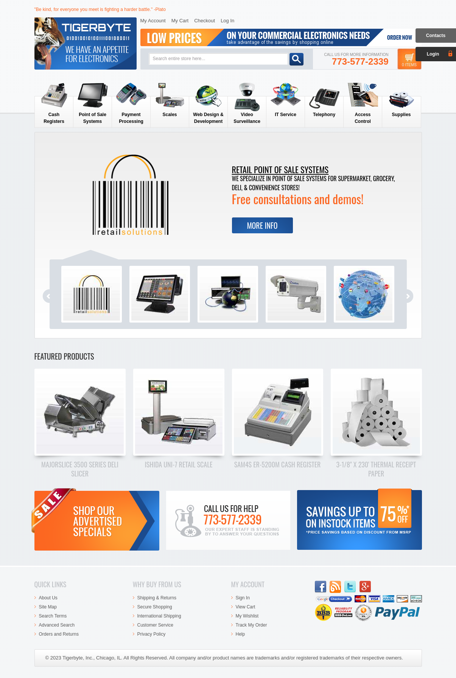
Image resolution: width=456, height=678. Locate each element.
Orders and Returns (59, 634)
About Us (48, 597)
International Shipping (159, 616)
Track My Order (251, 625)
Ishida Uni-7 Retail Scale (178, 464)
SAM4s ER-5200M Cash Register (277, 464)
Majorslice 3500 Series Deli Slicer (79, 468)
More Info (262, 225)
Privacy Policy (151, 634)
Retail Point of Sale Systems (280, 169)
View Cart (245, 607)
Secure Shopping (154, 607)
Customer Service (155, 625)
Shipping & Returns (156, 597)
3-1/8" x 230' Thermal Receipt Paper (376, 468)
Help (240, 634)
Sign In (243, 597)
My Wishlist (247, 616)
